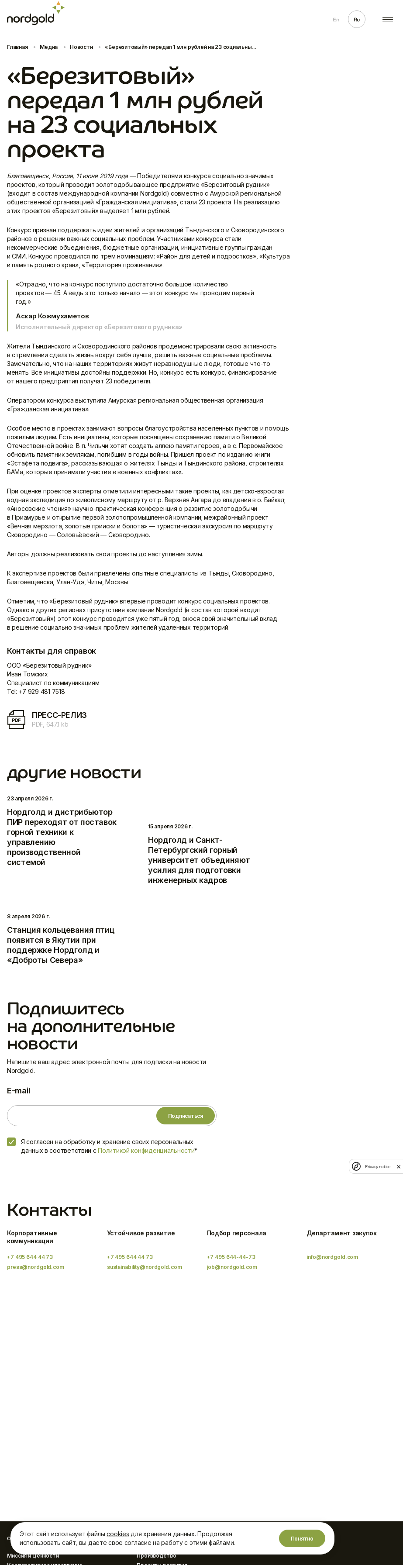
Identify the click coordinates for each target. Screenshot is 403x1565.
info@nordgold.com (332, 1257)
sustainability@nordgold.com (144, 1267)
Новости (81, 47)
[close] (398, 1166)
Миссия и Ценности (33, 1555)
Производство (156, 1555)
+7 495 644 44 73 (30, 1257)
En (336, 20)
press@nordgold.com (35, 1267)
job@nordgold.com (232, 1267)
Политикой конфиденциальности (146, 1150)
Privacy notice (377, 1166)
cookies (118, 1533)
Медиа (49, 47)
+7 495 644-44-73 (231, 1257)
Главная (17, 47)
